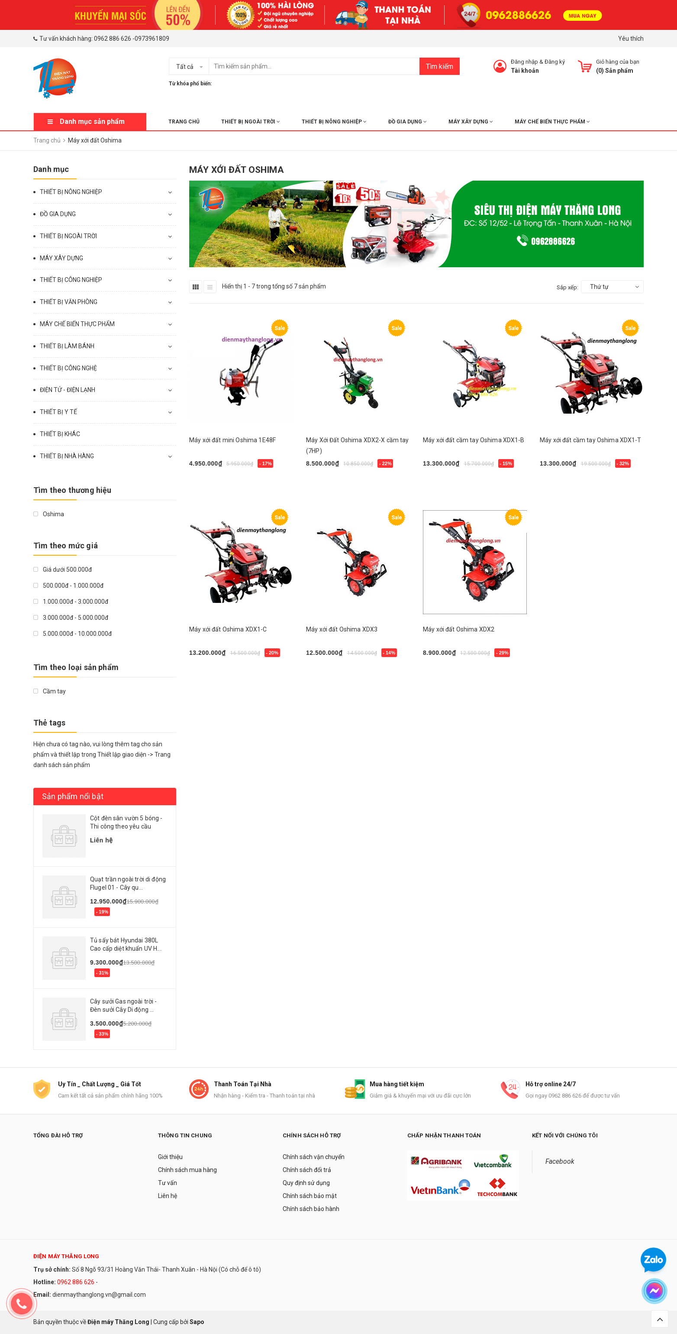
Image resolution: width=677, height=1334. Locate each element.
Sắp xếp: (567, 287)
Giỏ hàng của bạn (617, 61)
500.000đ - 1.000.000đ (68, 585)
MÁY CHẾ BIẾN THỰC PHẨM (552, 122)
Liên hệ (167, 1195)
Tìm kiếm (439, 66)
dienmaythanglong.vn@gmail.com (99, 1294)
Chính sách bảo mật (310, 1195)
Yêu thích (631, 38)
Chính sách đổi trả (307, 1169)
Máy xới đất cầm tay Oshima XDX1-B (474, 440)
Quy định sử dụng (306, 1182)
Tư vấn (167, 1182)
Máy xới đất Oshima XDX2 (458, 629)
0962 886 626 (112, 38)
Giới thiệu (170, 1156)
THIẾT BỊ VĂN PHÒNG (68, 301)
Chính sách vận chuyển (314, 1156)
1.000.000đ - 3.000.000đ (70, 601)
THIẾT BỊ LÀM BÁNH (67, 346)
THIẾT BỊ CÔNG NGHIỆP (71, 279)
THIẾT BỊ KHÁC (60, 434)
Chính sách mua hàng (187, 1169)
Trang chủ (184, 122)
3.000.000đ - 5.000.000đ (70, 617)
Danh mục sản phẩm (92, 121)
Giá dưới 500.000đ (62, 569)
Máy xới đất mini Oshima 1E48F (232, 440)
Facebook (559, 1161)
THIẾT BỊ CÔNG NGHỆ (68, 368)
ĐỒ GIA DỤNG (407, 122)
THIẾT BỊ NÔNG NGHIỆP (334, 122)
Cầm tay (49, 691)
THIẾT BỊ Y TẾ (58, 411)
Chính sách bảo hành (311, 1208)
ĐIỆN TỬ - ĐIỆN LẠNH (67, 389)
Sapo (197, 1321)
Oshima (48, 514)
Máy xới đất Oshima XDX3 (341, 629)
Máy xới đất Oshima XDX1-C (228, 629)
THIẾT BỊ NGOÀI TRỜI (250, 122)
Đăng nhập (524, 61)
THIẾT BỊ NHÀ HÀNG (67, 456)
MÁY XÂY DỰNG (470, 122)
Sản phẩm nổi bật (72, 796)
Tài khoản (525, 70)
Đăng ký (555, 61)
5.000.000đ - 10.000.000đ (72, 633)
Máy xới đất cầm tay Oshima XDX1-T (591, 440)
